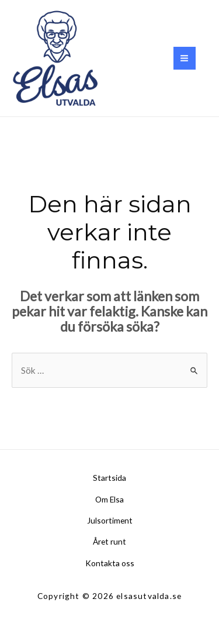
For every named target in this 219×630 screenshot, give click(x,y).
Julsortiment (110, 520)
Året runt (109, 541)
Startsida (109, 478)
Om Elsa (109, 499)
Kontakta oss (109, 563)
